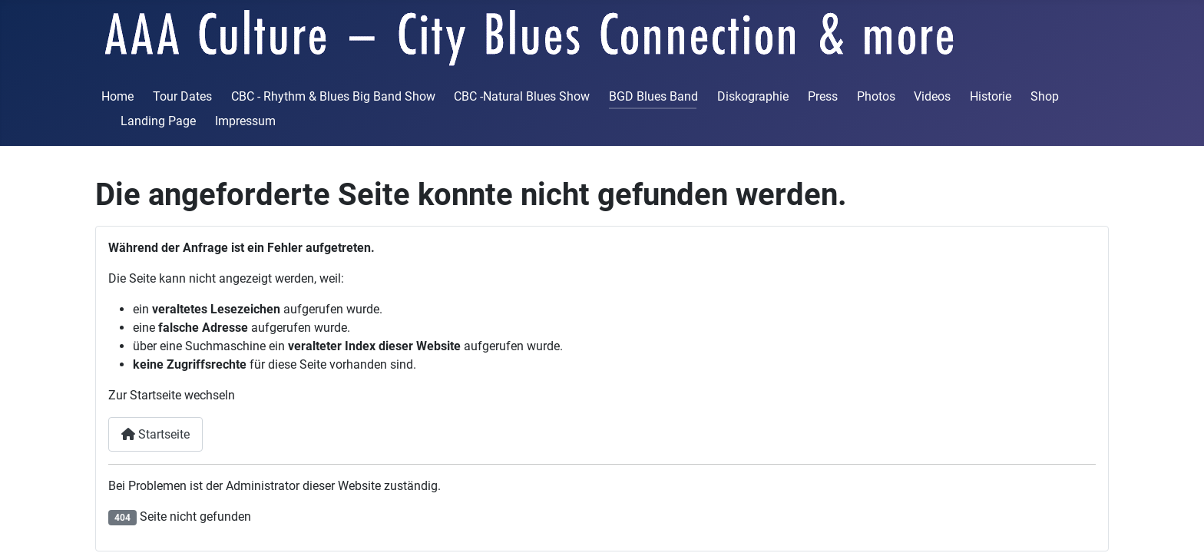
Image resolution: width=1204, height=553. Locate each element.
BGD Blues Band (653, 96)
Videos (932, 96)
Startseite (155, 434)
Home (117, 96)
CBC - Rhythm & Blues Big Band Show (333, 96)
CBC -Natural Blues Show (522, 96)
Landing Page (158, 121)
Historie (990, 96)
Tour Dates (182, 96)
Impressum (245, 121)
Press (823, 96)
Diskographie (753, 96)
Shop (1044, 96)
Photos (876, 96)
